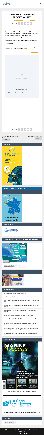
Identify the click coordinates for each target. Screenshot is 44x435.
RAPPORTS (32, 20)
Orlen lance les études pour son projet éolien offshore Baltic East (18, 315)
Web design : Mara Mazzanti (10, 429)
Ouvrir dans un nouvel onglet (29, 92)
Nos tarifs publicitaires (35, 429)
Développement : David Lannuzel (23, 429)
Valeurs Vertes (34, 52)
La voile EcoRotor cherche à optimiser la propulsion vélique (17, 297)
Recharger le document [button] (14, 92)
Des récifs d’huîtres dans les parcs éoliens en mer (15, 293)
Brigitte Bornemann (18, 20)
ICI (26, 48)
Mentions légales (22, 431)
